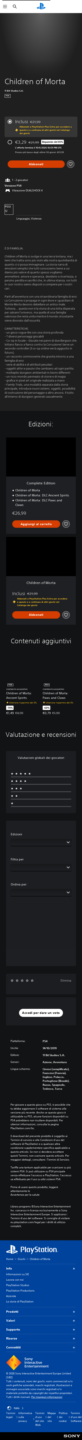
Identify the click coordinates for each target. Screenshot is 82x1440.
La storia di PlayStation (19, 1301)
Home (9, 1259)
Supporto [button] (41, 1330)
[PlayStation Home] (41, 6)
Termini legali (10, 1415)
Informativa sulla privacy (25, 1417)
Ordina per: (19, 884)
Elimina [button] (66, 980)
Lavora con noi (15, 1280)
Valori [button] (41, 1321)
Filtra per (17, 859)
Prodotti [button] (41, 1312)
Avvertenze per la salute (25, 1195)
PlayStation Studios (17, 1285)
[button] (41, 1013)
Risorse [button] (41, 1338)
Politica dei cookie (63, 1417)
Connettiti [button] (41, 1347)
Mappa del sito (51, 1417)
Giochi (21, 1259)
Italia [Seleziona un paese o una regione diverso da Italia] (15, 1408)
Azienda (11, 1296)
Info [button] (41, 1268)
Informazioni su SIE (17, 1274)
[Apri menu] (5, 6)
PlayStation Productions (20, 1290)
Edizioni (16, 834)
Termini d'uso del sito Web (39, 1419)
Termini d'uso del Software (76, 1417)
